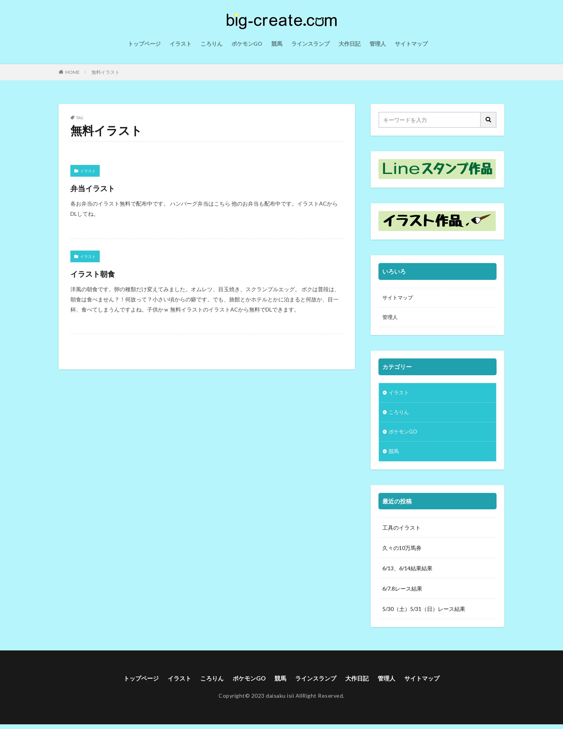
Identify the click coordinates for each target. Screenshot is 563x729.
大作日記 (349, 43)
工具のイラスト (401, 531)
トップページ (144, 43)
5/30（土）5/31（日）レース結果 (423, 613)
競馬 (276, 43)
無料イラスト (105, 72)
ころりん (211, 43)
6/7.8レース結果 (402, 592)
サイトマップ (411, 43)
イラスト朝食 (99, 273)
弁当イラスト (99, 187)
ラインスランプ (310, 43)
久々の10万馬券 (401, 552)
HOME (72, 72)
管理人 (377, 43)
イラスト (181, 43)
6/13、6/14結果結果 (407, 572)
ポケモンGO (246, 43)
